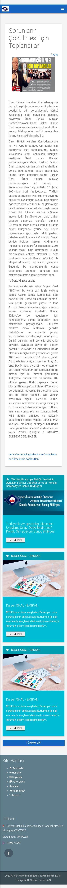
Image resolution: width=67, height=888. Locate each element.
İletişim (15, 795)
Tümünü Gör (34, 743)
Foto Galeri (17, 781)
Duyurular (16, 777)
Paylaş (54, 71)
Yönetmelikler (17, 790)
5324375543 (13, 843)
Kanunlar (14, 786)
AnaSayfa (17, 768)
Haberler (16, 772)
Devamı (16, 540)
